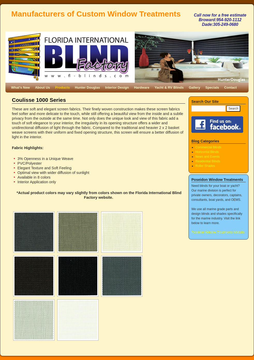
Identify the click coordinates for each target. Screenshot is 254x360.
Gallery (194, 87)
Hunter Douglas (87, 87)
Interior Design (117, 87)
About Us (42, 87)
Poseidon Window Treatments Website (218, 232)
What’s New (20, 87)
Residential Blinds (208, 161)
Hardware (141, 87)
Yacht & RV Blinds (168, 87)
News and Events (208, 156)
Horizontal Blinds (207, 152)
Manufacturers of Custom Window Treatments (96, 14)
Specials (212, 87)
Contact (230, 87)
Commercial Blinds (208, 147)
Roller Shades (205, 166)
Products (62, 87)
